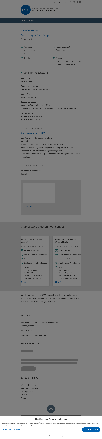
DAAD (23, 422)
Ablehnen (16, 430)
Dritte (27, 422)
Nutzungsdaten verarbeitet (42, 422)
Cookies (29, 422)
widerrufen (40, 425)
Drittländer (74, 422)
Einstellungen (6, 430)
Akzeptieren (91, 429)
